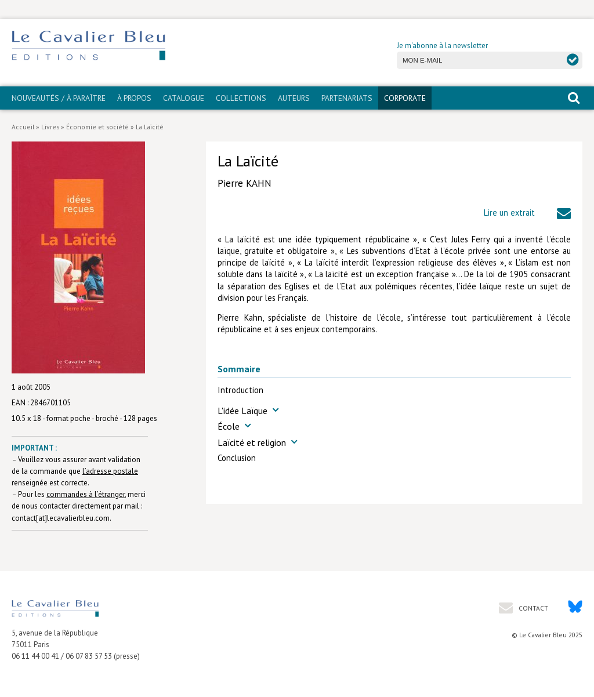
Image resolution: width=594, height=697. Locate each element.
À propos (134, 98)
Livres (50, 126)
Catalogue (183, 98)
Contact (532, 608)
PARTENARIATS (346, 98)
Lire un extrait (509, 212)
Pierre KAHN (244, 183)
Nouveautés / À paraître (59, 98)
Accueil (23, 126)
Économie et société (97, 126)
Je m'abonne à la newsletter (442, 45)
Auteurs (294, 98)
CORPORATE (405, 98)
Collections (241, 98)
